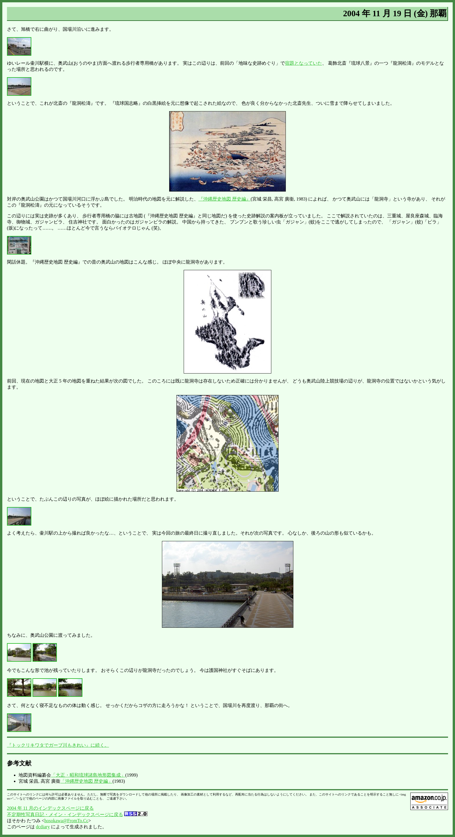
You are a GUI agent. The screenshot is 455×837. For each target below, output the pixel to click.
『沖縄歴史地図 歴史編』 (224, 198)
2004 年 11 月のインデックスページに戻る (50, 808)
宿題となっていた (303, 63)
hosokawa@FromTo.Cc (66, 820)
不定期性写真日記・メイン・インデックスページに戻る (65, 814)
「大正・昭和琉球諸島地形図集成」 (88, 775)
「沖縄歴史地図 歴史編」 (86, 781)
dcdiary (43, 826)
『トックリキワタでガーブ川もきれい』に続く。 (58, 745)
